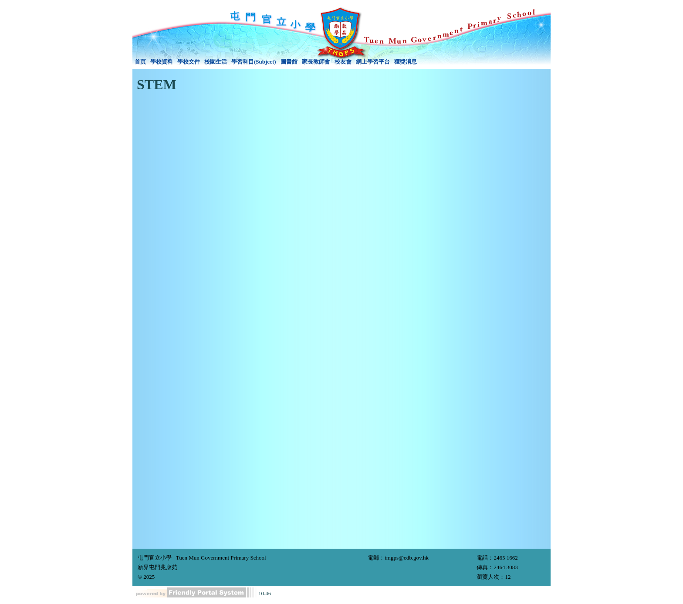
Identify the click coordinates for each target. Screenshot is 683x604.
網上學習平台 (373, 61)
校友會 (343, 61)
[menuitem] (140, 62)
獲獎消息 (405, 61)
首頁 (140, 61)
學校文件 (188, 61)
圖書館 (289, 61)
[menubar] (275, 62)
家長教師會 (316, 61)
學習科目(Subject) (253, 61)
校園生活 (215, 61)
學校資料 (161, 61)
